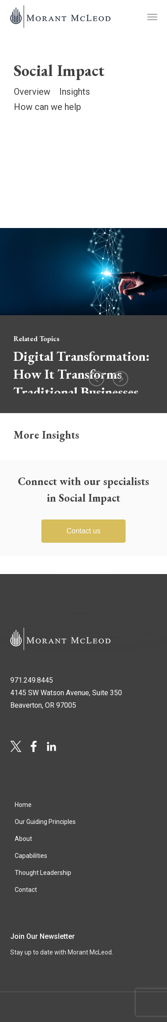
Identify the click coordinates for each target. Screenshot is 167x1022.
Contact (26, 889)
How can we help (47, 106)
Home (23, 804)
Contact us (83, 531)
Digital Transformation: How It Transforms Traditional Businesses (81, 374)
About (23, 838)
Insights (74, 91)
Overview (32, 91)
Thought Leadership (43, 872)
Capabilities (31, 855)
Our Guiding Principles (45, 821)
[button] (152, 16)
